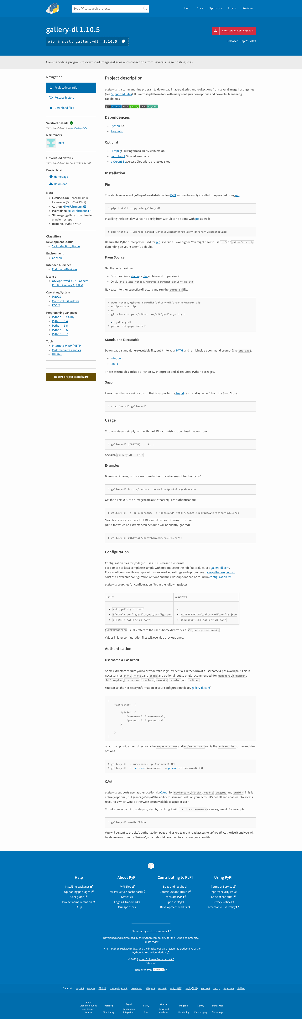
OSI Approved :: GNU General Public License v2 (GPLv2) (70, 283)
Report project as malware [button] (71, 377)
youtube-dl (118, 156)
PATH (179, 350)
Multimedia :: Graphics (66, 350)
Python (115, 126)
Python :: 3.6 (60, 330)
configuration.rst (220, 577)
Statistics (127, 897)
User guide (77, 897)
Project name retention (77, 902)
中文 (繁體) (192, 988)
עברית (216, 988)
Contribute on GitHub (173, 892)
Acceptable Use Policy (222, 907)
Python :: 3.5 (60, 326)
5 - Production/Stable (66, 246)
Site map (151, 963)
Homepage (58, 177)
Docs (200, 8)
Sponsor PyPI (175, 902)
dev (145, 276)
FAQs (79, 907)
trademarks (186, 949)
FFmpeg (116, 151)
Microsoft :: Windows (65, 301)
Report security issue (223, 892)
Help (187, 8)
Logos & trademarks (127, 902)
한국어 (241, 988)
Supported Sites (121, 94)
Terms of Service (221, 887)
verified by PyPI (79, 128)
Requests (117, 131)
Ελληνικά (150, 988)
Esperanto (229, 988)
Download (58, 184)
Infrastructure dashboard (125, 892)
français (91, 988)
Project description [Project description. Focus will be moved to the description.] (64, 87)
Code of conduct (221, 897)
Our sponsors (127, 907)
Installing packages (77, 887)
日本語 (102, 988)
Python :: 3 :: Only (63, 317)
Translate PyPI (173, 897)
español (80, 988)
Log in (232, 8)
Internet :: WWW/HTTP (66, 346)
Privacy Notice (222, 902)
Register (247, 8)
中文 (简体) (176, 988)
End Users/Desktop (64, 269)
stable (135, 276)
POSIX (56, 305)
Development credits (173, 907)
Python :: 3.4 (60, 321)
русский (205, 988)
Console (57, 258)
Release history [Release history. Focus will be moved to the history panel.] (61, 97)
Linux (114, 364)
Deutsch (162, 988)
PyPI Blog (125, 887)
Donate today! (151, 942)
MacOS (56, 297)
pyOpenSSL (118, 162)
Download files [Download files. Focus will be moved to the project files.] (61, 108)
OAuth (164, 792)
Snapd (179, 393)
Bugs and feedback (175, 887)
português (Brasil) (119, 988)
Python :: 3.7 (60, 334)
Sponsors (215, 8)
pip (237, 195)
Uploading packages (77, 892)
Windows (117, 358)
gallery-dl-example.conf (220, 572)
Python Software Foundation (149, 953)
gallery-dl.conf (220, 568)
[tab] (71, 88)
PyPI (173, 195)
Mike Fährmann (73, 206)
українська (136, 988)
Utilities (57, 354)
